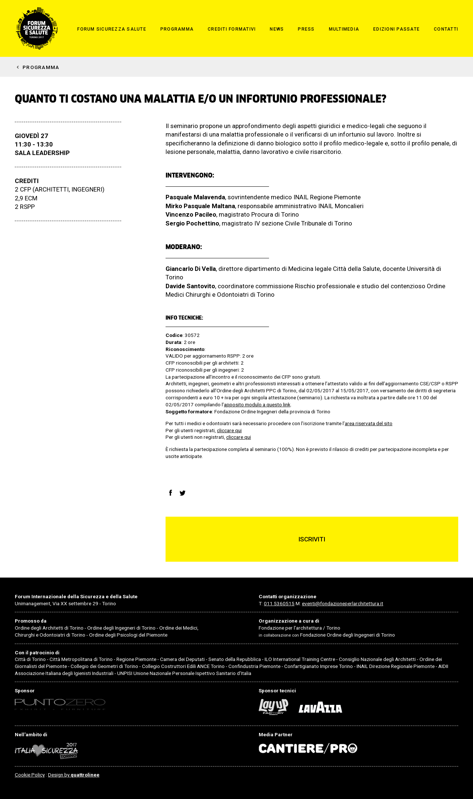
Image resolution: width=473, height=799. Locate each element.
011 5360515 (279, 603)
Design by (73, 775)
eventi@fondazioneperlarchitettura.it (342, 603)
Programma (177, 29)
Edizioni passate (396, 29)
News (277, 29)
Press (306, 29)
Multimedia (344, 29)
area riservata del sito (368, 423)
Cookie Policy (30, 775)
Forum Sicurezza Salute (111, 29)
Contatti (446, 29)
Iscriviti (312, 539)
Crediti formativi (232, 29)
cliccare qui (229, 430)
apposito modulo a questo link (257, 404)
